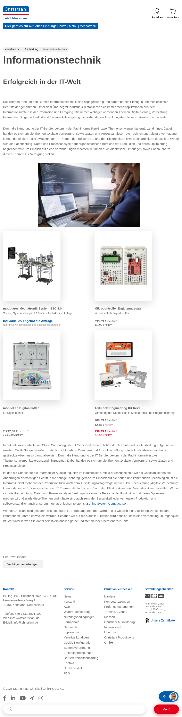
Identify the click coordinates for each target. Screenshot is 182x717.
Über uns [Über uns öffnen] (110, 632)
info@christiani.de (26, 622)
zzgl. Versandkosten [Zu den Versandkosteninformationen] (155, 605)
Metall (73, 26)
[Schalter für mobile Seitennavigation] (166, 709)
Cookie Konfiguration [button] (78, 642)
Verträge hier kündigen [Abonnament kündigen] (23, 564)
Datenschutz (72, 627)
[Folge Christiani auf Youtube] (23, 698)
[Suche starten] (9, 709)
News (68, 596)
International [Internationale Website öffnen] (112, 627)
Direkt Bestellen (74, 668)
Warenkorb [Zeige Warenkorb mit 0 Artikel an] (173, 13)
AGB (67, 606)
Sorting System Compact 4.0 (106, 503)
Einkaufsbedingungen (78, 652)
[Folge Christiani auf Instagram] (41, 698)
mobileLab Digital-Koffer (21, 408)
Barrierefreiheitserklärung (81, 658)
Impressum (71, 632)
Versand (69, 601)
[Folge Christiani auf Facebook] (4, 698)
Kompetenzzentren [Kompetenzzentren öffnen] (117, 601)
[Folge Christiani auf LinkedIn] (13, 698)
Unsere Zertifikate (160, 620)
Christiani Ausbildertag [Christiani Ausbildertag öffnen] (119, 622)
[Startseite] (12, 49)
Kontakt (69, 663)
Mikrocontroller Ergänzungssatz (117, 308)
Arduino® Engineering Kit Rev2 (117, 408)
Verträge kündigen (76, 637)
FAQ (67, 673)
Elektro (62, 26)
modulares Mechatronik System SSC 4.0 (32, 308)
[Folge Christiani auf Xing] (32, 698)
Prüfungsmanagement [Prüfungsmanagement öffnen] (119, 606)
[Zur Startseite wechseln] (16, 8)
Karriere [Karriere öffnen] (109, 596)
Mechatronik (88, 26)
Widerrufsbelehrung (77, 611)
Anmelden (157, 13)
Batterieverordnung (77, 647)
